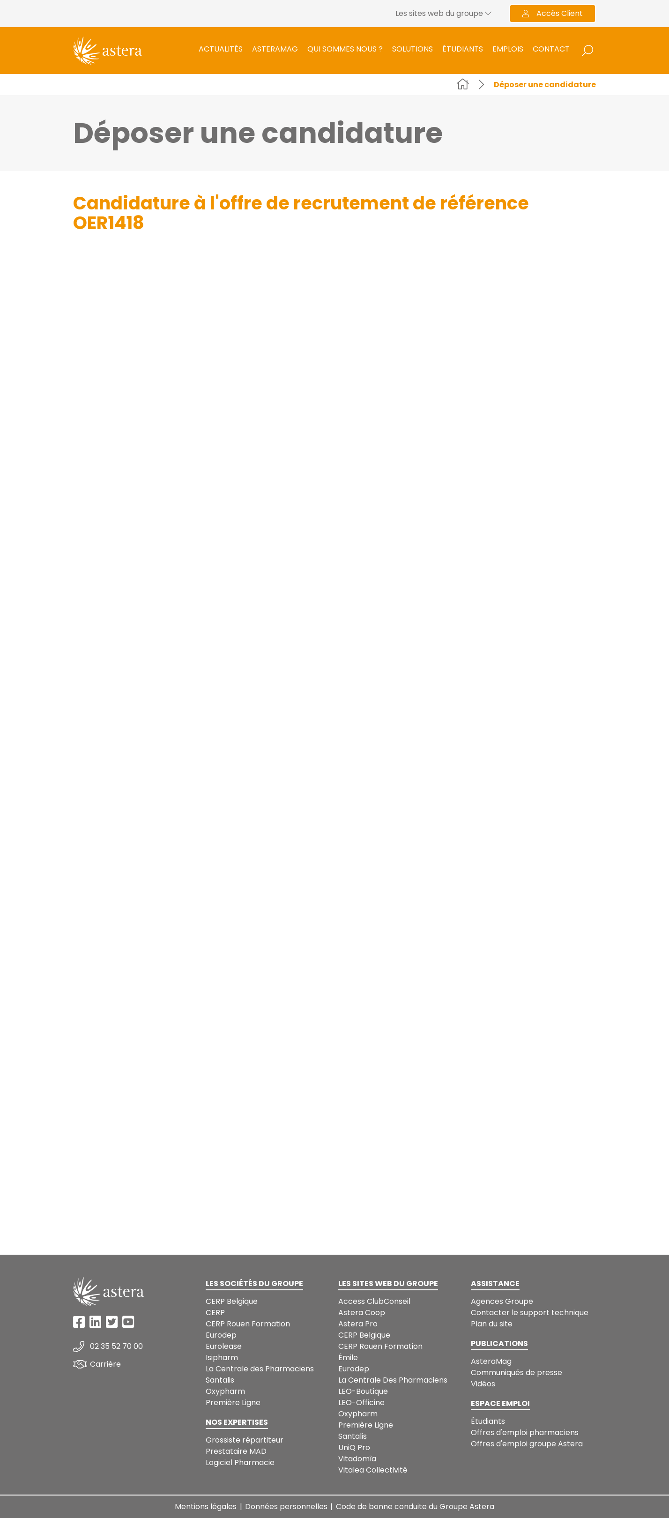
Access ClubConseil (374, 1301)
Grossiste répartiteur (244, 1440)
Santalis (220, 1380)
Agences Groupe (502, 1301)
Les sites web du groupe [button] (443, 13)
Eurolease (224, 1346)
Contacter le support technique (529, 1312)
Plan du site (492, 1323)
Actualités (221, 49)
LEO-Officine (361, 1402)
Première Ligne (233, 1402)
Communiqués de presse (516, 1372)
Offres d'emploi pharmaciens (525, 1432)
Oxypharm (225, 1391)
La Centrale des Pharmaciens (260, 1368)
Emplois (507, 49)
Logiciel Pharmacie (240, 1462)
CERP (215, 1312)
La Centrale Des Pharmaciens (392, 1380)
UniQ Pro (354, 1447)
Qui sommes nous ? (345, 49)
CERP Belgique (232, 1301)
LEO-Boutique (363, 1391)
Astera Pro (358, 1323)
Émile (348, 1357)
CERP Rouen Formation (248, 1323)
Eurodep (221, 1335)
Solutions (412, 49)
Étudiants (462, 49)
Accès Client (552, 13)
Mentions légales (206, 1506)
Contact (551, 49)
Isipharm (222, 1357)
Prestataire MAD (236, 1451)
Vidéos (483, 1383)
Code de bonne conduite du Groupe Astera (415, 1506)
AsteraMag (275, 49)
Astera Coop (361, 1312)
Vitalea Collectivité (373, 1470)
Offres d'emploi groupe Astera (527, 1443)
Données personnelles (286, 1506)
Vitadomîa (357, 1458)
